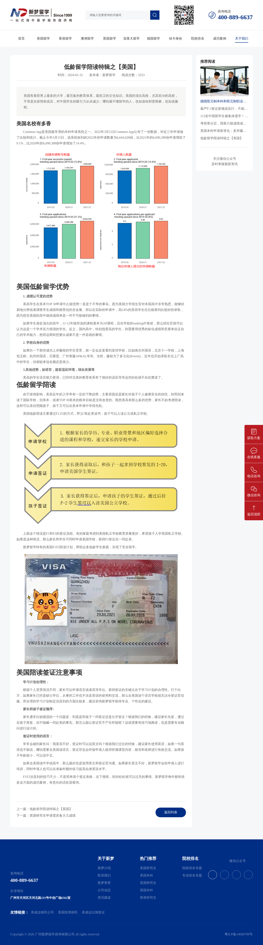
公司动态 (104, 890)
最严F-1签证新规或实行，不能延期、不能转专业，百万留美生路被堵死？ (224, 108)
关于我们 (241, 38)
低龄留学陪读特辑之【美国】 (221, 138)
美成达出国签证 (93, 912)
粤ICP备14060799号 (239, 934)
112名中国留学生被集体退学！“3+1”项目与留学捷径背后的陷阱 (224, 116)
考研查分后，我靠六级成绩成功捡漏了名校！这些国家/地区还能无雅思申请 (224, 123)
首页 (21, 38)
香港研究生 (148, 897)
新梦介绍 (104, 868)
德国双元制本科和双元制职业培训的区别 (224, 101)
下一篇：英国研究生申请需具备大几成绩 (46, 815)
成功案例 (219, 38)
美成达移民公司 (42, 912)
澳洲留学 (87, 38)
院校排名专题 (192, 868)
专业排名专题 (192, 875)
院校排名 (197, 38)
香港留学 (65, 38)
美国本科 (146, 875)
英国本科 (146, 890)
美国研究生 (148, 868)
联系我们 (104, 875)
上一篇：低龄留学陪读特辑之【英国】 (44, 809)
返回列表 (170, 812)
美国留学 (43, 38)
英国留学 (109, 38)
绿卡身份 (175, 38)
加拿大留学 (131, 38)
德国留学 (153, 38)
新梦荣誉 (104, 883)
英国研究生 (148, 883)
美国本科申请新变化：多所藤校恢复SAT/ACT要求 (224, 130)
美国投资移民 (68, 912)
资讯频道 (104, 897)
